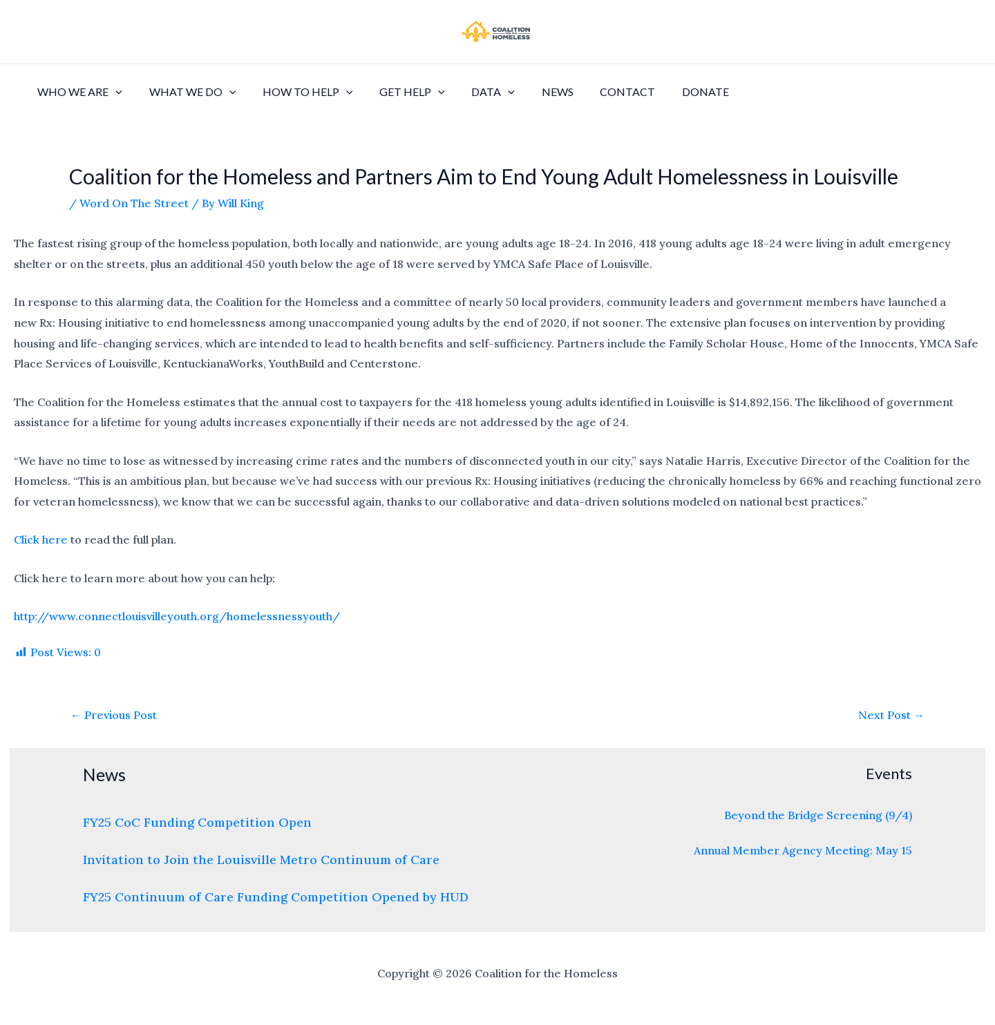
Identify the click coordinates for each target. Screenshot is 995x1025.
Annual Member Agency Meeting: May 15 (803, 850)
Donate (670, 91)
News (532, 91)
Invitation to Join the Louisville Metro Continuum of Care (261, 860)
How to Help (296, 91)
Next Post (891, 714)
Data (472, 91)
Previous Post (113, 714)
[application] (113, 91)
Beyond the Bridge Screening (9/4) (818, 815)
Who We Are (77, 91)
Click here (41, 539)
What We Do (185, 91)
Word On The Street (134, 203)
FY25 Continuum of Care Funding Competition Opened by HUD (275, 897)
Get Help (396, 91)
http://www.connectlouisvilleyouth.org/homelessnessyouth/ (177, 616)
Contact (597, 91)
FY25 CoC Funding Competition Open (197, 822)
